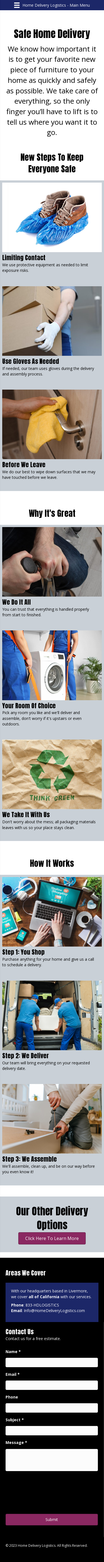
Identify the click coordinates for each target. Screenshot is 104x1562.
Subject (15, 1419)
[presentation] (48, 1494)
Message (16, 1442)
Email (13, 1374)
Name (13, 1351)
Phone (12, 1397)
